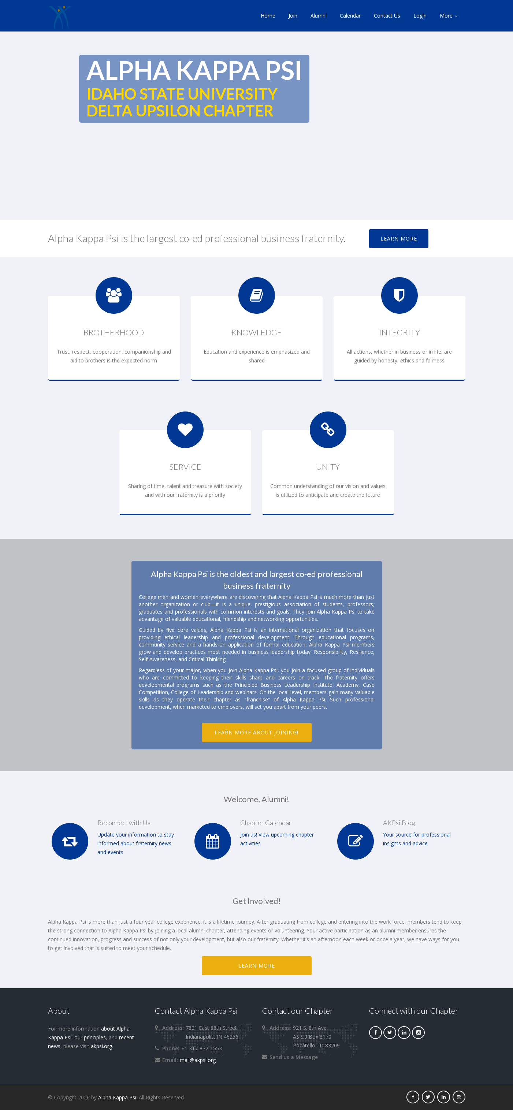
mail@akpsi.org (198, 1060)
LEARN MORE (256, 965)
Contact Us (387, 15)
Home (268, 15)
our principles (90, 1037)
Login (420, 15)
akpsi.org (101, 1046)
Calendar (350, 15)
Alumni (319, 15)
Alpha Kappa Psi (117, 1097)
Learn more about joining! (257, 732)
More (449, 15)
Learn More (398, 238)
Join (293, 15)
